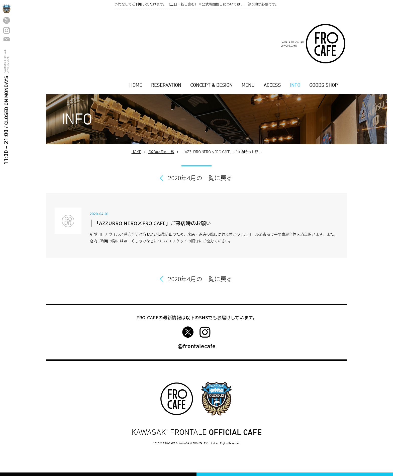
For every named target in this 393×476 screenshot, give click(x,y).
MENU (248, 84)
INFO (295, 84)
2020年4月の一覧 (161, 151)
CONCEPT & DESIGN (211, 84)
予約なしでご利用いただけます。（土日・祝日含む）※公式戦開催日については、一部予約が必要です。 (196, 4)
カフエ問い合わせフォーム (7, 39)
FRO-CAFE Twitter (7, 20)
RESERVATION (166, 84)
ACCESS (272, 84)
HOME (135, 84)
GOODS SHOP (323, 84)
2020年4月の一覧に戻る (200, 177)
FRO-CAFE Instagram (7, 30)
